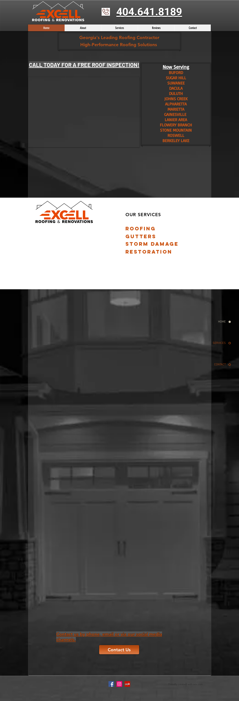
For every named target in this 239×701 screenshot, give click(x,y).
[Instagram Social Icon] (119, 684)
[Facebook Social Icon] (111, 684)
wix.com (198, 684)
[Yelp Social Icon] (127, 684)
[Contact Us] (119, 649)
